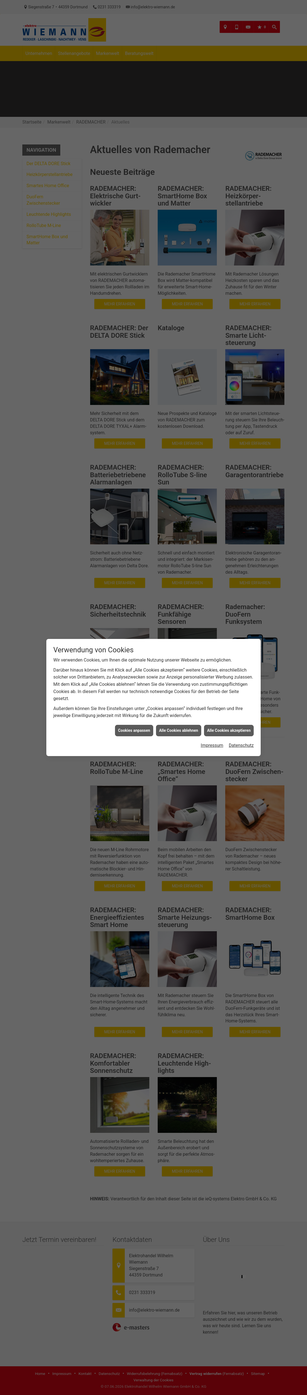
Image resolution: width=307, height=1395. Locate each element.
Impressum (212, 745)
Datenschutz (241, 745)
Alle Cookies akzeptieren (229, 730)
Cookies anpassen (134, 730)
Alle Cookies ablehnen (178, 730)
